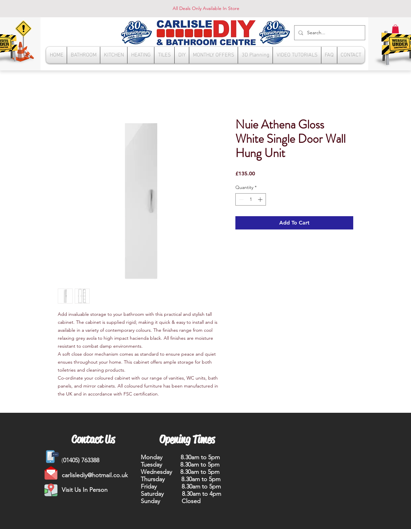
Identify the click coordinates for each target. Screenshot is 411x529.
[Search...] (329, 33)
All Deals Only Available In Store (206, 8)
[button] (395, 29)
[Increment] (261, 199)
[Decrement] (240, 199)
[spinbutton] (251, 199)
